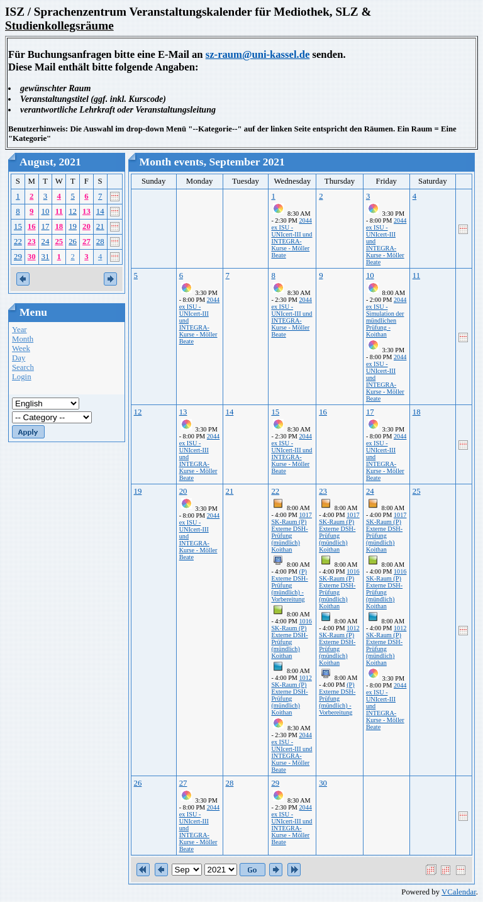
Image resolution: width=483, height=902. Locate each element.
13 (86, 211)
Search (23, 367)
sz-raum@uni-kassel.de (258, 54)
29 (18, 256)
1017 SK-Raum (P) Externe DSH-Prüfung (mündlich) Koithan (291, 532)
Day (18, 358)
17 (46, 226)
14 (100, 211)
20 (86, 226)
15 (18, 226)
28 (100, 241)
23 (32, 241)
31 (46, 256)
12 (73, 211)
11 (59, 211)
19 (73, 226)
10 (46, 211)
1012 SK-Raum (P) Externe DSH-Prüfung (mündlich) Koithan (291, 695)
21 (100, 226)
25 (59, 241)
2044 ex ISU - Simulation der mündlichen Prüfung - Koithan (386, 317)
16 (32, 226)
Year (19, 329)
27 (86, 241)
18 (59, 226)
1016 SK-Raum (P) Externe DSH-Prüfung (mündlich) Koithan (291, 638)
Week (21, 348)
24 (46, 241)
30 (32, 256)
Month (22, 339)
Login (21, 376)
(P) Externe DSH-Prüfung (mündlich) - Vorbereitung (289, 585)
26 (73, 241)
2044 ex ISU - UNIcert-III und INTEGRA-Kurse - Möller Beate (291, 238)
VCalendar (458, 892)
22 (18, 241)
